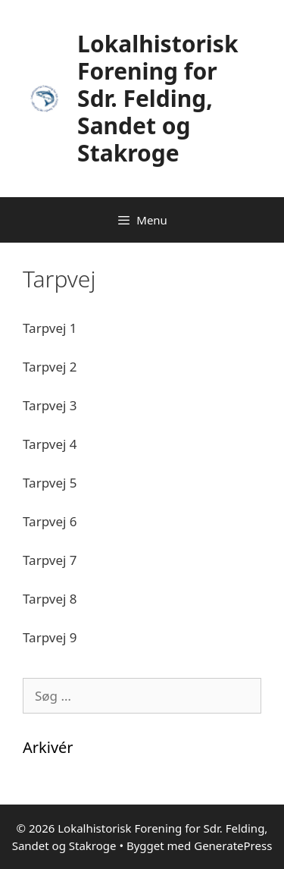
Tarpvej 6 (50, 521)
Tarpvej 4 (50, 444)
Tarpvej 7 (50, 560)
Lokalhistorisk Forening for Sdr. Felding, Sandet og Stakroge (157, 98)
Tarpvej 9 (50, 637)
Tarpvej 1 (50, 328)
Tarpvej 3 (50, 405)
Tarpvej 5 (50, 482)
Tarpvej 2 (50, 366)
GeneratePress (233, 845)
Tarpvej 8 (50, 598)
